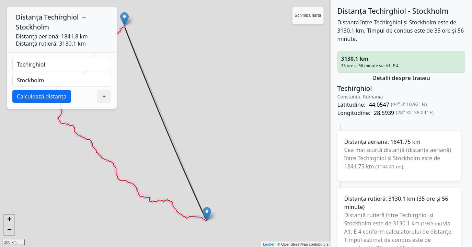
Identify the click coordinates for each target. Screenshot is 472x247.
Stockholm (32, 27)
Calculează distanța (42, 96)
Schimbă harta (308, 15)
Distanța (29, 17)
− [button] (9, 230)
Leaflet (268, 244)
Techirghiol (61, 17)
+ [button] (9, 220)
